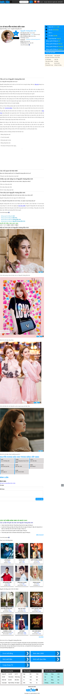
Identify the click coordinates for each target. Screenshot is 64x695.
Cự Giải (10, 659)
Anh (58, 665)
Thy (58, 667)
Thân (37, 659)
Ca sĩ (41, 1)
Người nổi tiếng (3, 26)
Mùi (30, 659)
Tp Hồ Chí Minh (8, 96)
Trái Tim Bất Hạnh (36, 593)
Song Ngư (4, 667)
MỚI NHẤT (60, 1)
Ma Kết (10, 665)
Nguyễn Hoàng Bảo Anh (16, 26)
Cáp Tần (56, 57)
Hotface (7, 595)
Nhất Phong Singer (36, 545)
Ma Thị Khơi (57, 60)
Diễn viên (50, 1)
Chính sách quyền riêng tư (32, 687)
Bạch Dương (11, 667)
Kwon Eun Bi (36, 567)
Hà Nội (7, 570)
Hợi (37, 662)
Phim (36, 595)
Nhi (45, 665)
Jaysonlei (7, 545)
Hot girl (45, 1)
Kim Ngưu (17, 667)
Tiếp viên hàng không (7, 617)
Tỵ (36, 667)
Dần (37, 665)
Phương (46, 667)
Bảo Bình (17, 665)
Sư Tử (16, 659)
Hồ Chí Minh (22, 570)
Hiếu (58, 662)
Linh (58, 659)
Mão (24, 667)
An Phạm (21, 616)
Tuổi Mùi (7, 547)
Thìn (31, 667)
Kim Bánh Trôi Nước (49, 55)
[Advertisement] (31, 13)
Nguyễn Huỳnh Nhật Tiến (7, 593)
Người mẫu (54, 1)
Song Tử (59, 36)
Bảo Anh (37, 72)
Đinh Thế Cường (48, 53)
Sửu (31, 665)
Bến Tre (22, 547)
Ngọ (24, 659)
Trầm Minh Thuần (49, 59)
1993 (58, 24)
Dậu (24, 662)
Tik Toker (22, 595)
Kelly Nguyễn (57, 53)
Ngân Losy (22, 545)
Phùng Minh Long (49, 62)
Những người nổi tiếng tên (8, 199)
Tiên (52, 662)
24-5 (32, 32)
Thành (46, 659)
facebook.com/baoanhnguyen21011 (33, 37)
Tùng (52, 659)
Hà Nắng (56, 59)
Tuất (31, 662)
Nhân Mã (4, 665)
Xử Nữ (3, 662)
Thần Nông (17, 662)
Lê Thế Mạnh (48, 57)
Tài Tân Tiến (57, 55)
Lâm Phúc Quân (21, 567)
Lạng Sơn (36, 547)
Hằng (52, 665)
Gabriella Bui (7, 616)
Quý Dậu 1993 (21, 189)
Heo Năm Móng (36, 616)
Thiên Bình (10, 662)
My (45, 662)
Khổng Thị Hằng (57, 62)
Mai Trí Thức (22, 593)
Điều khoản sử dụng (32, 681)
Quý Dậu (55, 33)
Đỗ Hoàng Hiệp (7, 567)
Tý (23, 665)
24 (54, 24)
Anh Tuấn (47, 60)
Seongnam (36, 570)
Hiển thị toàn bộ (39, 520)
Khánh (52, 667)
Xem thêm (41, 622)
